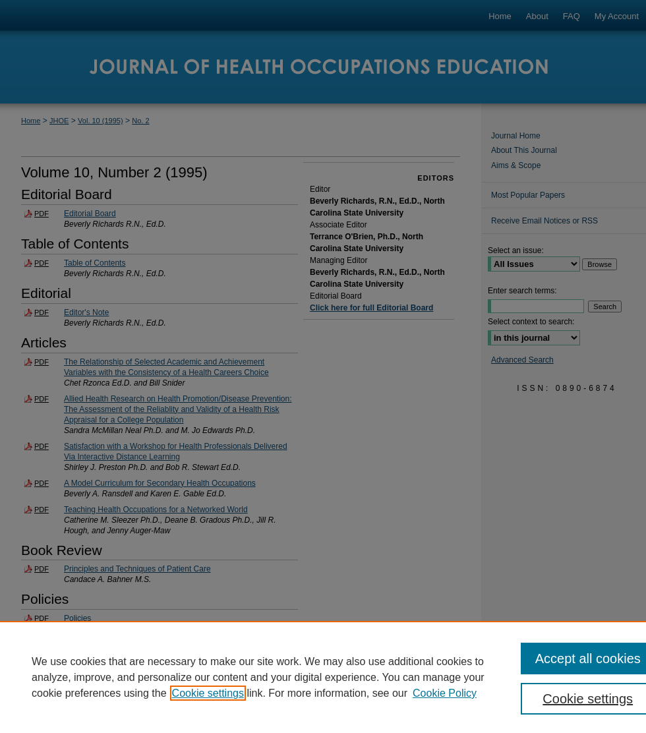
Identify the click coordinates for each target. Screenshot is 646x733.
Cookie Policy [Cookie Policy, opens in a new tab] (445, 693)
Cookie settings (208, 693)
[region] (323, 677)
